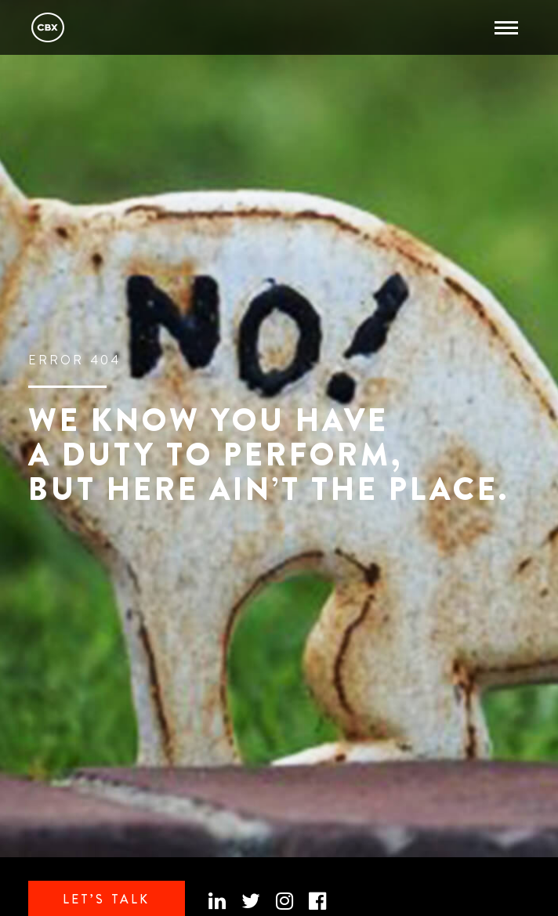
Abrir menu (503, 21)
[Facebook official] (317, 901)
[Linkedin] (217, 901)
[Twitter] (250, 901)
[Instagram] (284, 901)
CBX (47, 27)
